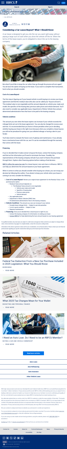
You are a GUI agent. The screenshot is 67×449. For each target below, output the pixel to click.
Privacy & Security (59, 429)
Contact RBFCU (14, 216)
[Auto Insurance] (33, 371)
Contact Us (6, 429)
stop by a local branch (18, 422)
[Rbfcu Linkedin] (22, 438)
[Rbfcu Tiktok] (15, 438)
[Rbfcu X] (11, 438)
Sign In (50, 7)
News (48, 429)
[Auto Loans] (33, 361)
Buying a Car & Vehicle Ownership (15, 11)
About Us (24, 429)
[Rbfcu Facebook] (4, 438)
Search (16, 7)
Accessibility (29, 432)
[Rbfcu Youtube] (18, 438)
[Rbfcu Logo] (12, 3)
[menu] (3, 3)
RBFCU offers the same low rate (14, 164)
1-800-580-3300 (53, 416)
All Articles (7, 17)
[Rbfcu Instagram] (7, 438)
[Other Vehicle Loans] (33, 376)
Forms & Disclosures (36, 429)
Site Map (39, 432)
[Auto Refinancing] (33, 366)
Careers (16, 429)
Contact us (4, 422)
